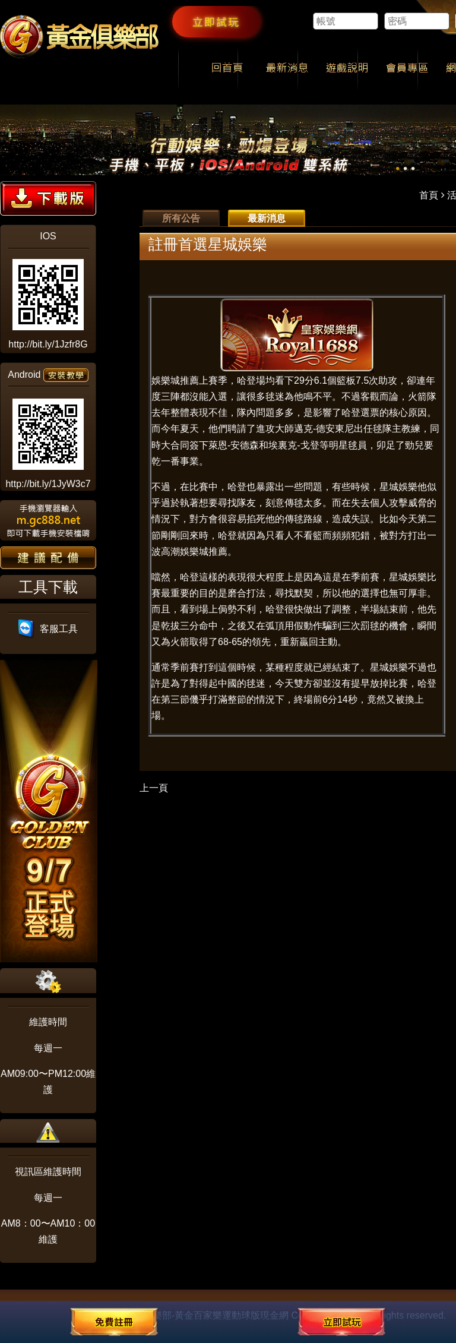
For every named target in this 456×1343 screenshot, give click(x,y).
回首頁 (227, 69)
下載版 (48, 198)
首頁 (428, 195)
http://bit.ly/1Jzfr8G (47, 344)
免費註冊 (114, 1321)
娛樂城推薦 (175, 380)
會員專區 (407, 69)
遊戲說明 (347, 69)
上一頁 (154, 788)
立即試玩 (216, 21)
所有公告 (181, 218)
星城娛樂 (398, 487)
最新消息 (287, 69)
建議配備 (48, 557)
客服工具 (48, 629)
